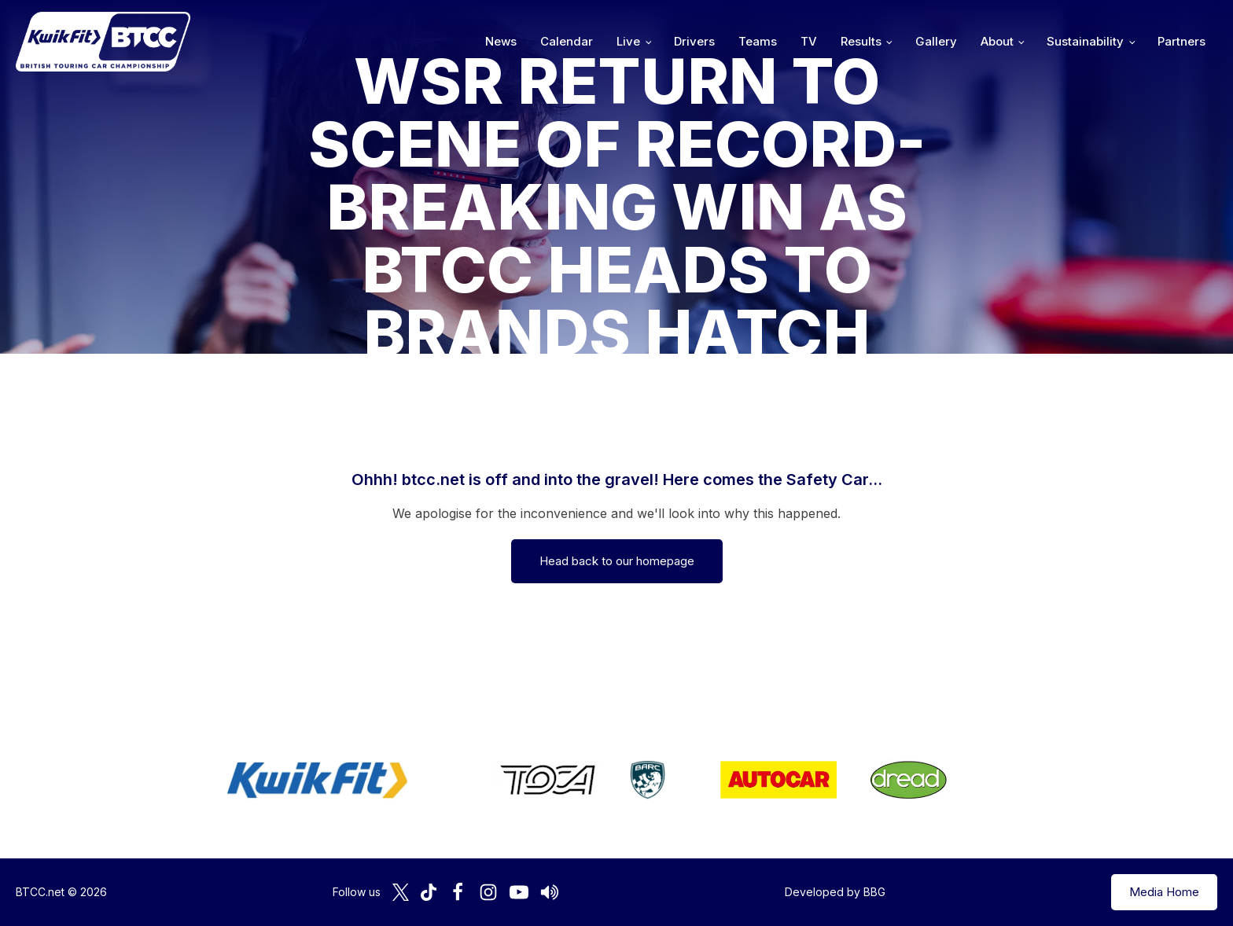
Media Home (1164, 891)
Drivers (694, 41)
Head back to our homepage (616, 560)
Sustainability (1085, 41)
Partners (1181, 41)
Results (861, 41)
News (501, 41)
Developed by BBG (835, 891)
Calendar (566, 41)
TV (809, 41)
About (997, 41)
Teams (757, 41)
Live (628, 41)
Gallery (936, 41)
